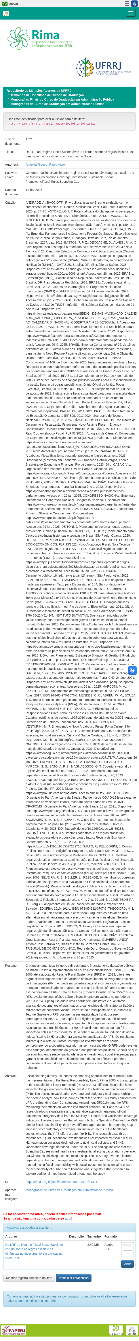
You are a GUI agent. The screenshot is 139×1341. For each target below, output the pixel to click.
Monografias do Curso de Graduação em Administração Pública (57, 104)
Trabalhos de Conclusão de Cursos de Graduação (47, 95)
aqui (68, 1218)
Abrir (127, 1264)
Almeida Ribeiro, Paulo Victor (46, 164)
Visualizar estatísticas (73, 1278)
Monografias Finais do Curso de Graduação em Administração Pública (62, 99)
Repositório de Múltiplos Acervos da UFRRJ (39, 90)
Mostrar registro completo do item (29, 1278)
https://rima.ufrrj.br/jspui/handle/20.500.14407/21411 (61, 1182)
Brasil (9, 4)
